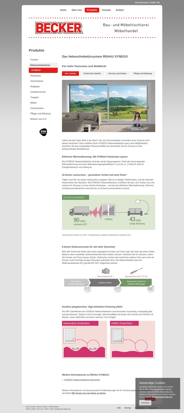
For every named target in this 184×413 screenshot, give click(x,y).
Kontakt (106, 10)
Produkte (92, 10)
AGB (119, 408)
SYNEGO (36, 70)
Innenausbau (37, 108)
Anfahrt (120, 10)
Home (63, 10)
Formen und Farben (117, 73)
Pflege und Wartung (40, 113)
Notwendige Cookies (152, 383)
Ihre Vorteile (70, 73)
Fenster (34, 59)
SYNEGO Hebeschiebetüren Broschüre (82, 380)
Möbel (33, 102)
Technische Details (92, 73)
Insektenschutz (38, 92)
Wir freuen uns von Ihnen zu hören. (89, 393)
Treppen (34, 97)
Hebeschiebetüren (40, 65)
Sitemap (127, 408)
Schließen (145, 403)
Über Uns (77, 10)
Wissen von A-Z (38, 119)
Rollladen (35, 86)
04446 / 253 (155, 3)
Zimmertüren (36, 81)
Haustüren (35, 75)
